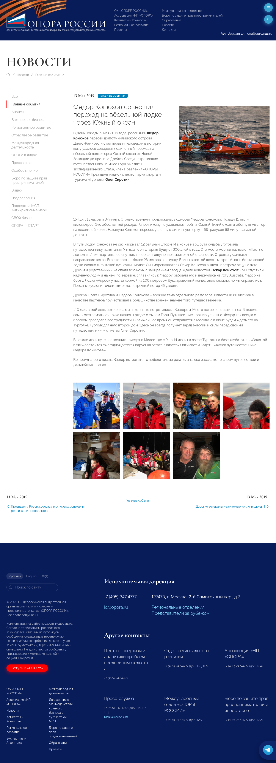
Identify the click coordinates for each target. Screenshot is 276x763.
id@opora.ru (116, 607)
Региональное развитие (131, 25)
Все (14, 96)
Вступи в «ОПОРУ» (27, 668)
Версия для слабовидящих (246, 33)
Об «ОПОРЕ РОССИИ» (131, 10)
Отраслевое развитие (29, 135)
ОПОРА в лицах (24, 155)
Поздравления (23, 198)
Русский (15, 576)
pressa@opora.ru (116, 716)
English (31, 576)
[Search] (32, 587)
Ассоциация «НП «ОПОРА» (133, 15)
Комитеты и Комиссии (130, 20)
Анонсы (17, 112)
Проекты (120, 29)
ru (268, 19)
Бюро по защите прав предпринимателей (192, 15)
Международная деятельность (184, 10)
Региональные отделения (178, 607)
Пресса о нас (22, 163)
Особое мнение (24, 170)
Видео (16, 190)
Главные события (47, 75)
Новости (168, 25)
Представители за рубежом (181, 613)
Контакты (169, 29)
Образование (171, 20)
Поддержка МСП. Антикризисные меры (29, 208)
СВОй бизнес (22, 218)
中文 (45, 576)
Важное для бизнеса (28, 120)
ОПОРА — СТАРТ (25, 226)
